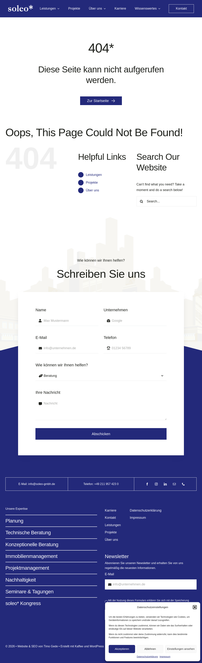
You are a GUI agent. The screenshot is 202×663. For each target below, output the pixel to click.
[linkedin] (165, 484)
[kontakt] (181, 8)
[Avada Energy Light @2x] (20, 6)
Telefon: (88, 484)
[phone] (183, 484)
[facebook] (147, 484)
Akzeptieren (122, 648)
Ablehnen (150, 648)
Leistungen (94, 175)
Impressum (165, 656)
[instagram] (156, 484)
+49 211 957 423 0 (106, 484)
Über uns (92, 190)
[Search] (142, 201)
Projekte (92, 182)
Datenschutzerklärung (147, 656)
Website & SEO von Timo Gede (37, 646)
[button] (195, 607)
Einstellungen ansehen (181, 648)
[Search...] (167, 201)
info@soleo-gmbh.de (41, 484)
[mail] (174, 484)
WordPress (97, 646)
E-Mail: (23, 484)
